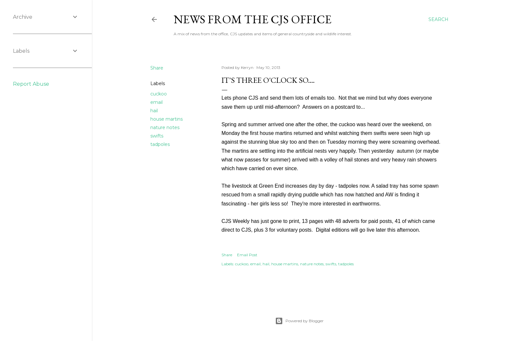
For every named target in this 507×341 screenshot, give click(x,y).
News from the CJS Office (252, 19)
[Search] (438, 19)
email (156, 102)
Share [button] (156, 68)
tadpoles (160, 144)
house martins (166, 119)
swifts (156, 136)
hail (154, 111)
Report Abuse (31, 84)
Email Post (247, 254)
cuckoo (158, 94)
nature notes (164, 127)
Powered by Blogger (299, 321)
